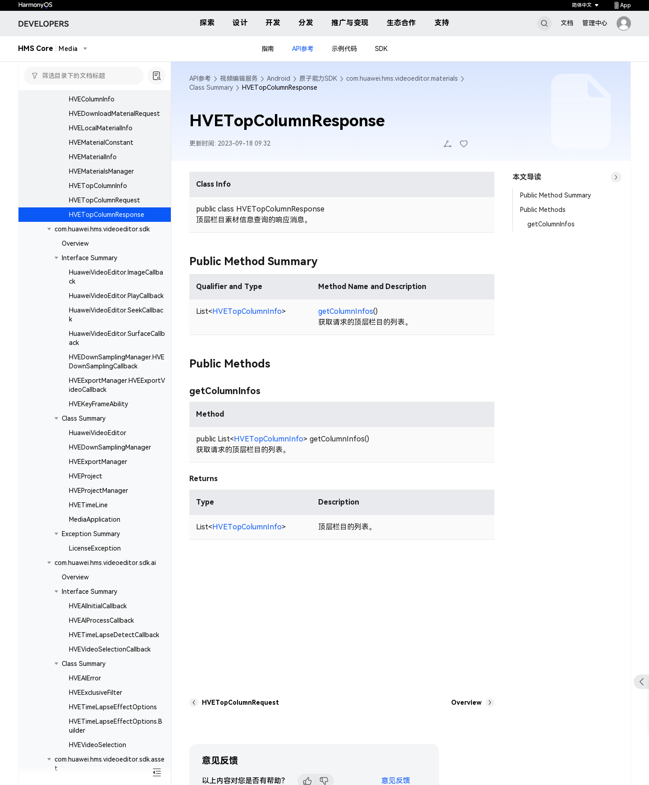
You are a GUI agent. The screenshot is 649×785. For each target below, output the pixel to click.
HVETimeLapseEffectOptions (113, 707)
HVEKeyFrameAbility (98, 404)
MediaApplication (94, 519)
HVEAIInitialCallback (98, 606)
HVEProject (85, 476)
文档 (567, 23)
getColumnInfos (345, 311)
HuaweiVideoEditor (97, 432)
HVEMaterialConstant (101, 142)
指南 (267, 48)
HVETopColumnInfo (98, 185)
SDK (381, 48)
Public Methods (543, 209)
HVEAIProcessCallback (101, 620)
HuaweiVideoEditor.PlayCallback (116, 295)
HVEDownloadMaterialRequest (114, 113)
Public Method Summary (555, 195)
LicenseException (95, 548)
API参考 (303, 48)
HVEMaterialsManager (101, 171)
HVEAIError (85, 678)
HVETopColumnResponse (106, 214)
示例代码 (344, 48)
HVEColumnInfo (91, 99)
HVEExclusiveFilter (95, 692)
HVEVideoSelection (97, 744)
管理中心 (595, 23)
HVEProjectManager (98, 490)
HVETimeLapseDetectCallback (114, 634)
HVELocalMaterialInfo (101, 128)
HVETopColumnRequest (104, 200)
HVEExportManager (98, 461)
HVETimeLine (88, 505)
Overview (75, 243)
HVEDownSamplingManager (110, 447)
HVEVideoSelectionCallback (110, 649)
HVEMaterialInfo (93, 157)
